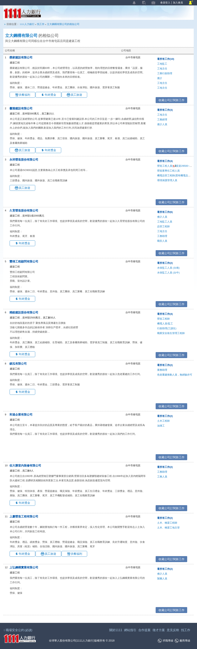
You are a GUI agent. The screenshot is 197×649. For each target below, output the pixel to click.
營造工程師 (163, 318)
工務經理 (162, 119)
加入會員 (178, 2)
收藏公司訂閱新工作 (171, 100)
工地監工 (162, 63)
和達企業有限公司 (21, 414)
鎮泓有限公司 (18, 363)
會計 (159, 78)
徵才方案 (159, 630)
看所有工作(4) (165, 161)
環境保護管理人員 (167, 180)
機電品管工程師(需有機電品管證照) (176, 175)
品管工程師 (163, 226)
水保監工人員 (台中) (168, 272)
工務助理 (162, 236)
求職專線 (165, 641)
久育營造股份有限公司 (23, 210)
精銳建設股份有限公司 (23, 312)
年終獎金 (50, 94)
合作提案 (144, 630)
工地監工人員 (164, 221)
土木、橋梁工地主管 (168, 527)
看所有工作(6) (165, 212)
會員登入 (165, 2)
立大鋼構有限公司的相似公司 (63, 24)
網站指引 (130, 630)
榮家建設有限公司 (21, 57)
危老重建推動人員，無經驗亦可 (174, 374)
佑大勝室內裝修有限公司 (25, 465)
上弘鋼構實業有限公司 (23, 567)
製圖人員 (162, 578)
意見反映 (173, 630)
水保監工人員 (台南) (168, 267)
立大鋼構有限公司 (21, 35)
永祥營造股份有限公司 (23, 159)
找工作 (40, 24)
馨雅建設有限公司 (21, 108)
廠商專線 (182, 641)
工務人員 (162, 476)
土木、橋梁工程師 (167, 522)
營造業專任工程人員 (168, 170)
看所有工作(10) (165, 58)
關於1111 (115, 630)
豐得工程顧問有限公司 (23, 261)
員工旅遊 (76, 94)
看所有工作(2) (165, 263)
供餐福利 (24, 94)
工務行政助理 (164, 73)
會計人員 (162, 124)
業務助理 (162, 369)
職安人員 (162, 240)
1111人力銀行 (22, 13)
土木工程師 (163, 420)
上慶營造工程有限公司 (23, 516)
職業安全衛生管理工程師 (171, 333)
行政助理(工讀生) (166, 328)
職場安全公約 (18, 630)
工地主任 (162, 68)
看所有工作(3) (165, 109)
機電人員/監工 (165, 323)
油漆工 (161, 425)
